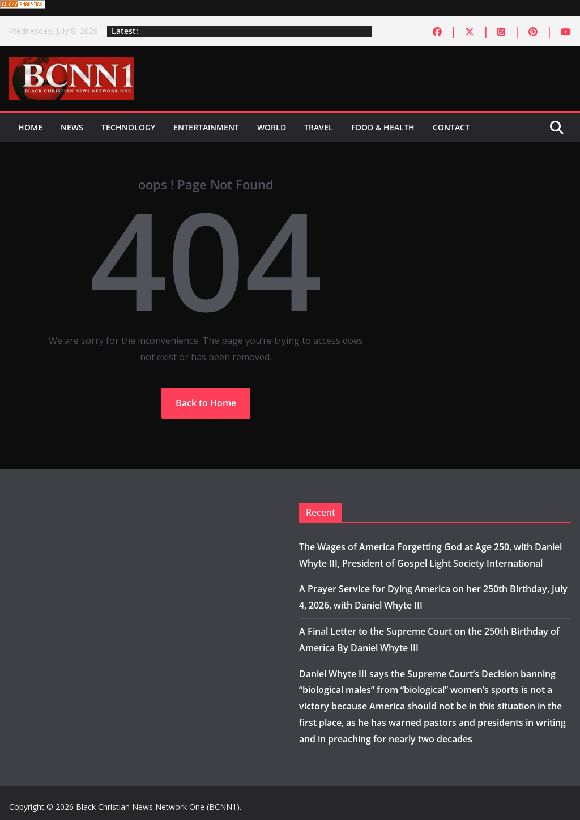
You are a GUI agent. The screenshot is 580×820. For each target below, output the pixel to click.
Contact (451, 127)
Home (30, 127)
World (271, 127)
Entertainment (206, 127)
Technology (128, 127)
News (72, 127)
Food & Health (383, 127)
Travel (318, 127)
